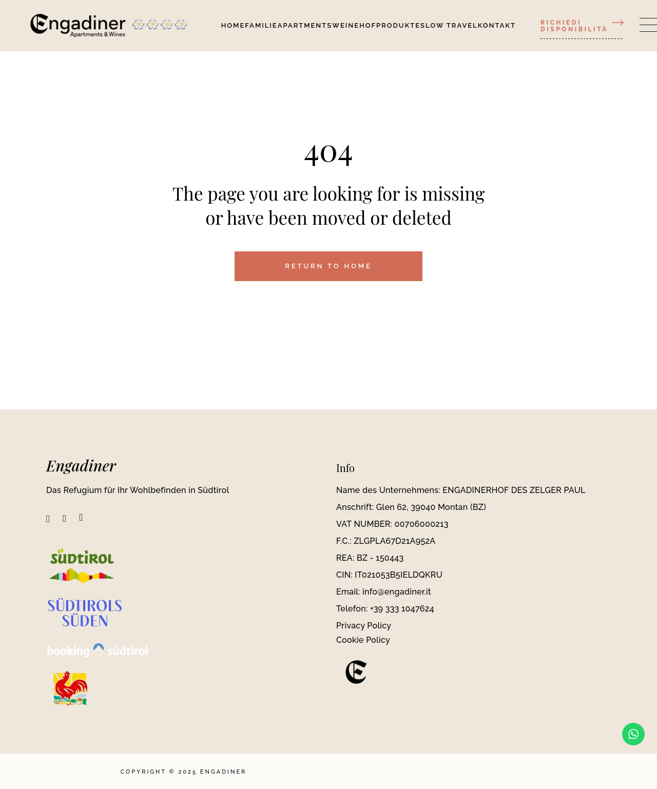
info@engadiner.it (396, 592)
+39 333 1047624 (402, 609)
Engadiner (81, 465)
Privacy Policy (363, 625)
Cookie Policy (363, 640)
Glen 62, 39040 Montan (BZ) (431, 507)
